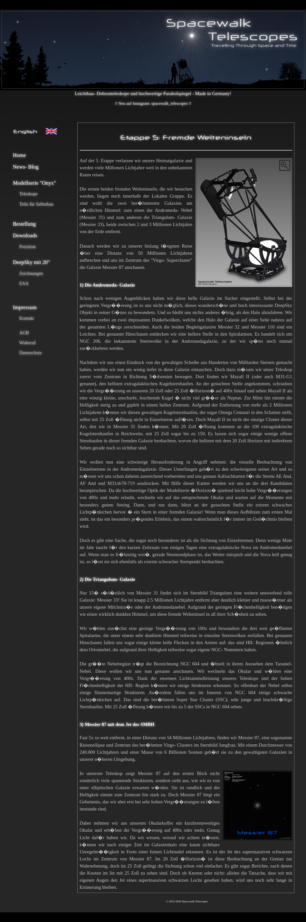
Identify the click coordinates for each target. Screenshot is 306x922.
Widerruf (27, 342)
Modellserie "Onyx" (34, 183)
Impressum (25, 307)
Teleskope (28, 193)
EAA (24, 283)
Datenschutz (30, 352)
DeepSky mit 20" (31, 262)
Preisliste (27, 246)
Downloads (25, 235)
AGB (24, 332)
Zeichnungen (31, 273)
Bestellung (24, 224)
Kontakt (26, 318)
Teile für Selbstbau (36, 204)
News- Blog (26, 167)
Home (19, 155)
